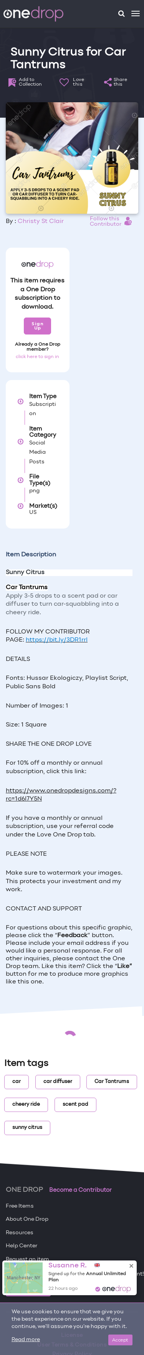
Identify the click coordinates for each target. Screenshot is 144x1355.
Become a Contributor (80, 1190)
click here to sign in (37, 357)
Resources (19, 1232)
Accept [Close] (120, 1340)
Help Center (21, 1246)
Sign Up (37, 326)
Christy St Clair (41, 221)
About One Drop (27, 1219)
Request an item (27, 1259)
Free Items (20, 1206)
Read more (26, 1339)
